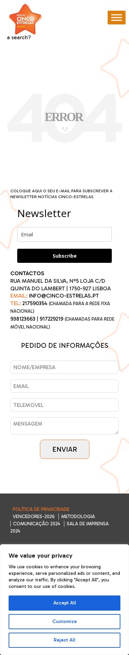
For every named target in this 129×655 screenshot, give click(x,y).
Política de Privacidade (41, 509)
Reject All (64, 640)
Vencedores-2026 (34, 516)
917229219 (51, 318)
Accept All (64, 603)
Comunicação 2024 (36, 524)
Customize (64, 621)
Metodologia (78, 516)
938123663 (22, 318)
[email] (64, 234)
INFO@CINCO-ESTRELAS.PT (64, 295)
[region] (64, 599)
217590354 (34, 303)
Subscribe (65, 256)
